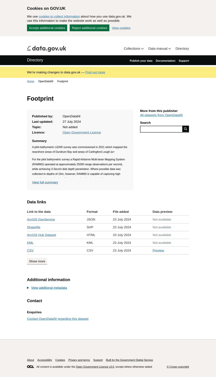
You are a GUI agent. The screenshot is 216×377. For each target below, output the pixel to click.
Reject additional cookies (89, 28)
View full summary (45, 182)
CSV (30, 250)
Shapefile (33, 227)
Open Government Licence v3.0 (95, 366)
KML (30, 242)
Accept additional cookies (47, 28)
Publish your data (141, 60)
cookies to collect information (59, 16)
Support (184, 60)
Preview (158, 250)
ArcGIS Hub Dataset (41, 235)
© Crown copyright (178, 366)
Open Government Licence (82, 132)
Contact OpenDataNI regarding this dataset (57, 319)
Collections (132, 48)
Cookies (60, 360)
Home (30, 81)
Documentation (165, 60)
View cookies (121, 28)
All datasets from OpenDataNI (161, 115)
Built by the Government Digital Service (129, 360)
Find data (185, 129)
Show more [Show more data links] (37, 261)
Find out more (95, 72)
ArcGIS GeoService (41, 219)
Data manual (158, 48)
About (30, 360)
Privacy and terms (79, 360)
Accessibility (44, 360)
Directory (182, 48)
